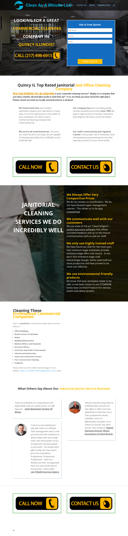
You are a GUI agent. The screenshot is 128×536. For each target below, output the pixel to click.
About (92, 5)
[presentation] (86, 40)
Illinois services (51, 360)
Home (61, 5)
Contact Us (81, 5)
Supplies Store (104, 5)
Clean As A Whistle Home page (32, 360)
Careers (70, 5)
